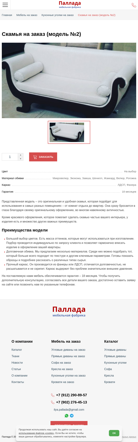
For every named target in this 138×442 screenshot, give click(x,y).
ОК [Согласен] (114, 433)
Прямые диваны (115, 356)
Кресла (109, 375)
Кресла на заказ (62, 369)
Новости (17, 362)
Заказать (46, 156)
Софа (108, 369)
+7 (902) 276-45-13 (71, 402)
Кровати (109, 382)
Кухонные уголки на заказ (68, 375)
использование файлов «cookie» (36, 433)
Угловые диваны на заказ (68, 349)
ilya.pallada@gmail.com (69, 409)
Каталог (17, 349)
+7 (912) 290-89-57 (71, 395)
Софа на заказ (61, 362)
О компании (19, 375)
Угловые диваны (115, 349)
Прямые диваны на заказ (68, 356)
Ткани (15, 356)
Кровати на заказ (62, 382)
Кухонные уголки (115, 362)
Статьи (16, 369)
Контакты (18, 382)
